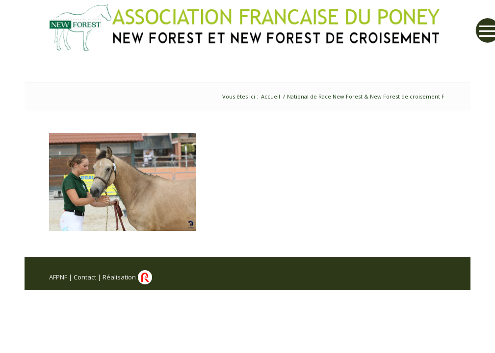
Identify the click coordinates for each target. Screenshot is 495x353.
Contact (85, 277)
